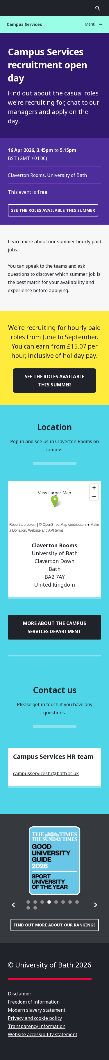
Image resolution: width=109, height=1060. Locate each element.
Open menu (11, 8)
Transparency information (36, 1026)
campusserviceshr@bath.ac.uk (46, 773)
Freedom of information (34, 1002)
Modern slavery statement (36, 1010)
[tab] (28, 902)
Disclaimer (19, 993)
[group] (55, 860)
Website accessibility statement (42, 1034)
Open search (98, 8)
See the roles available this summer (53, 210)
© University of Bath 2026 (50, 965)
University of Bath (54, 8)
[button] (13, 905)
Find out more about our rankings (55, 925)
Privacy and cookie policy (35, 1018)
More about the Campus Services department (54, 627)
